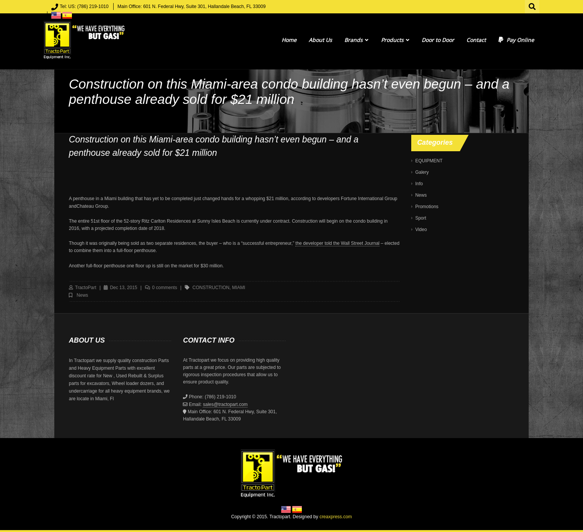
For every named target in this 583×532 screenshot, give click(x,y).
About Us (320, 40)
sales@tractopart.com (225, 404)
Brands (356, 40)
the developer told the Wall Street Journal (337, 243)
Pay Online (516, 40)
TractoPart (85, 287)
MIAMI (238, 287)
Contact (476, 40)
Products (395, 40)
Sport (420, 218)
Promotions (426, 206)
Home (289, 40)
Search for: (532, 5)
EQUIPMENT (428, 160)
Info (419, 183)
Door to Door (438, 40)
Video (421, 229)
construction (211, 287)
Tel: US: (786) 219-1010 (84, 6)
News (82, 295)
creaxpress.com (335, 516)
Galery (421, 172)
